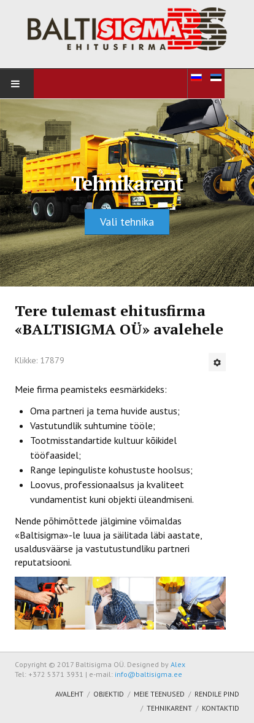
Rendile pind (216, 693)
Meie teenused (159, 693)
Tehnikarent (169, 708)
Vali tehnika (127, 222)
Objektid (108, 693)
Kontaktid (220, 708)
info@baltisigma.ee (148, 674)
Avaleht (69, 693)
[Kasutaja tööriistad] (217, 362)
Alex (178, 664)
